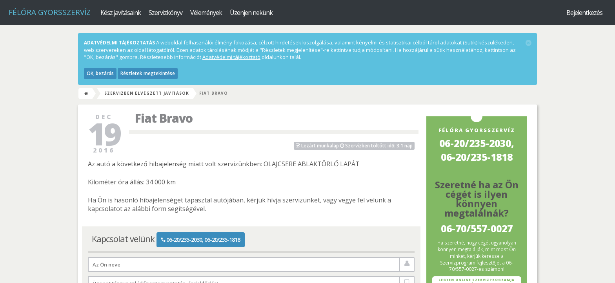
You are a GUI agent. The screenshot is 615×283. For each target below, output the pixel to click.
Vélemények (206, 12)
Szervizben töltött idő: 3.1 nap (354, 145)
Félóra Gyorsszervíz (50, 12)
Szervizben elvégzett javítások (146, 93)
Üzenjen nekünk (251, 12)
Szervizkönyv (165, 12)
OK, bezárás (100, 73)
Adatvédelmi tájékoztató (231, 57)
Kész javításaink (120, 12)
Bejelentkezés (584, 12)
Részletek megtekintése (147, 73)
